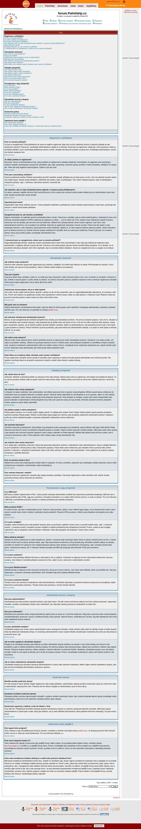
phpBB (57, 794)
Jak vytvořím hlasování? (12, 75)
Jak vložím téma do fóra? (13, 70)
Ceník (134, 10)
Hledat (53, 21)
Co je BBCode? (9, 85)
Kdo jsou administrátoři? (12, 101)
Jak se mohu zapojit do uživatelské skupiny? (20, 106)
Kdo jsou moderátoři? (12, 103)
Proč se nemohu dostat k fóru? (15, 78)
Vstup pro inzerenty (130, 12)
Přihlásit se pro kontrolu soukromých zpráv (75, 23)
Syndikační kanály (72, 804)
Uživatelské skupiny (83, 21)
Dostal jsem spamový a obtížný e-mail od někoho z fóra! (24, 117)
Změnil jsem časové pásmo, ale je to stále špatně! (21, 57)
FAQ (45, 21)
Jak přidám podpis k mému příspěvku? (18, 73)
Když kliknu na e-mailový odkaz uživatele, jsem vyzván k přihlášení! (28, 64)
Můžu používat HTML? (12, 87)
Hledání (54, 804)
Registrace (97, 21)
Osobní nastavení (50, 23)
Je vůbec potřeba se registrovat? (15, 40)
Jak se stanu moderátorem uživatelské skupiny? (21, 108)
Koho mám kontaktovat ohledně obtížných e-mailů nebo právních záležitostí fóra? (33, 126)
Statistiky (62, 804)
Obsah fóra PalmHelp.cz (13, 29)
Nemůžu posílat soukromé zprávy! (16, 114)
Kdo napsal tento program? (14, 122)
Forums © (116, 798)
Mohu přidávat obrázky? (12, 91)
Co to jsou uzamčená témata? (14, 96)
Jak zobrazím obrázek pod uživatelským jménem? (21, 61)
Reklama (128, 10)
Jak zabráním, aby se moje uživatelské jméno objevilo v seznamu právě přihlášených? (34, 43)
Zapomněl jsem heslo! (12, 45)
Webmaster (47, 804)
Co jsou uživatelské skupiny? (14, 105)
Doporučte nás (36, 804)
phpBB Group (53, 310)
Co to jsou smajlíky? (11, 89)
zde (62, 733)
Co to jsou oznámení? (12, 92)
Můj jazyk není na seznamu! (14, 59)
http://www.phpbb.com (12, 746)
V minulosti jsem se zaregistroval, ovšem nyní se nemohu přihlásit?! (28, 48)
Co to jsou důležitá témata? (14, 94)
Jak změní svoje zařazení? (13, 62)
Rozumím (99, 826)
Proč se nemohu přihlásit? (13, 38)
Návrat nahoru (9, 155)
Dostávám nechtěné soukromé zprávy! (18, 115)
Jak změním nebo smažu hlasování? (17, 76)
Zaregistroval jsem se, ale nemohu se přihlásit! (20, 47)
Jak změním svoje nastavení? (14, 54)
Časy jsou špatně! (10, 55)
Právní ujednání (86, 804)
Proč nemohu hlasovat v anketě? (15, 80)
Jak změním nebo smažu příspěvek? (17, 71)
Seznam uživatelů (65, 21)
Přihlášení (97, 23)
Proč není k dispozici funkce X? (15, 124)
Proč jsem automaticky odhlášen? (16, 41)
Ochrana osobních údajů (101, 804)
